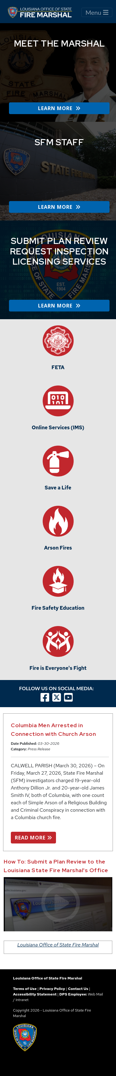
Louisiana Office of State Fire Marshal (58, 945)
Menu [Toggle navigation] (96, 12)
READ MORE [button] (33, 837)
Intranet (21, 999)
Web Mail (95, 994)
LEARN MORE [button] (59, 108)
